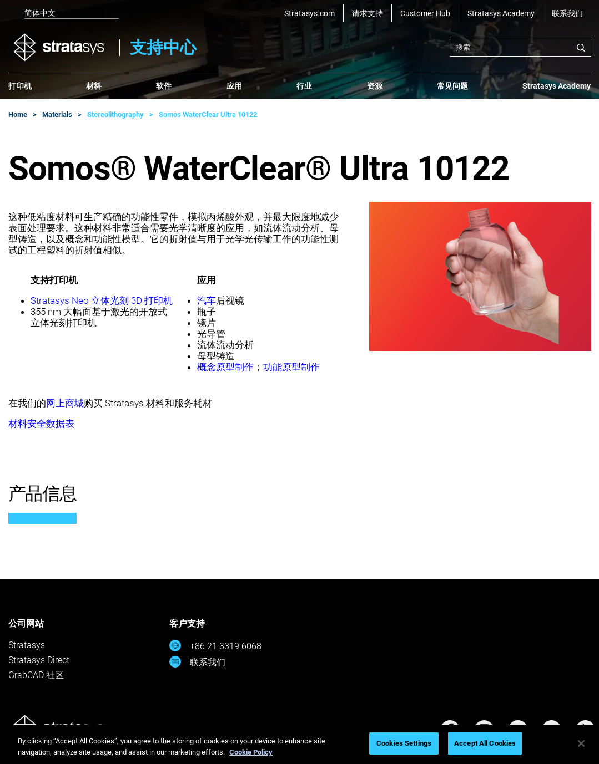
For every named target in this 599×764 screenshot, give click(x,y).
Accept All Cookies (485, 743)
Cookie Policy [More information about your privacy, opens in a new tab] (251, 752)
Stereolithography (115, 114)
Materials (57, 114)
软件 (164, 86)
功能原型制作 (291, 367)
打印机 (20, 86)
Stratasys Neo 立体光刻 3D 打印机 (102, 300)
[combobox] (520, 47)
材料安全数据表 (41, 423)
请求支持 (367, 13)
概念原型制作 (225, 367)
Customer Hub (425, 13)
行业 (304, 86)
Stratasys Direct (38, 660)
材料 (94, 86)
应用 (234, 86)
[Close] (581, 743)
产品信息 (42, 493)
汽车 (206, 300)
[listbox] (63, 13)
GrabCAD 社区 (36, 675)
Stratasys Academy (501, 13)
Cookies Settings (403, 743)
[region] (299, 744)
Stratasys (26, 645)
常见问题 (452, 86)
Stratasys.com (309, 13)
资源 (374, 86)
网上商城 (65, 403)
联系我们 (567, 13)
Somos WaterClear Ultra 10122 (208, 114)
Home (17, 114)
